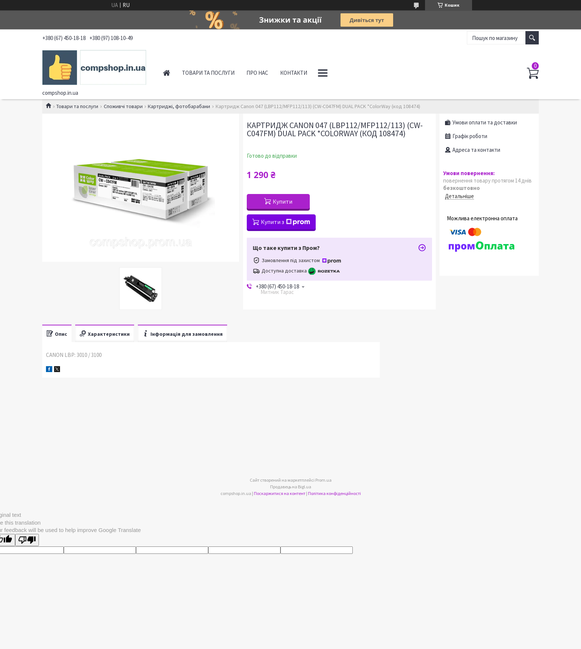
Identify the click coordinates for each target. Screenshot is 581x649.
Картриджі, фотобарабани (179, 106)
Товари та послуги (208, 72)
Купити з (285, 221)
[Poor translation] (27, 540)
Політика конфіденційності (334, 493)
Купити (282, 201)
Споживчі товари (123, 106)
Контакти (293, 72)
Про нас (257, 72)
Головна (166, 73)
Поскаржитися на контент (279, 493)
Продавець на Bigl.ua (290, 486)
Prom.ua (323, 480)
